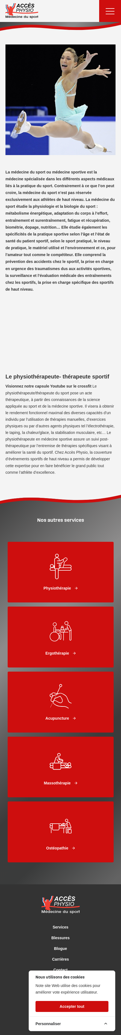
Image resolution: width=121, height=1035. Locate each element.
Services (61, 927)
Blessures (60, 938)
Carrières (60, 959)
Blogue (60, 948)
